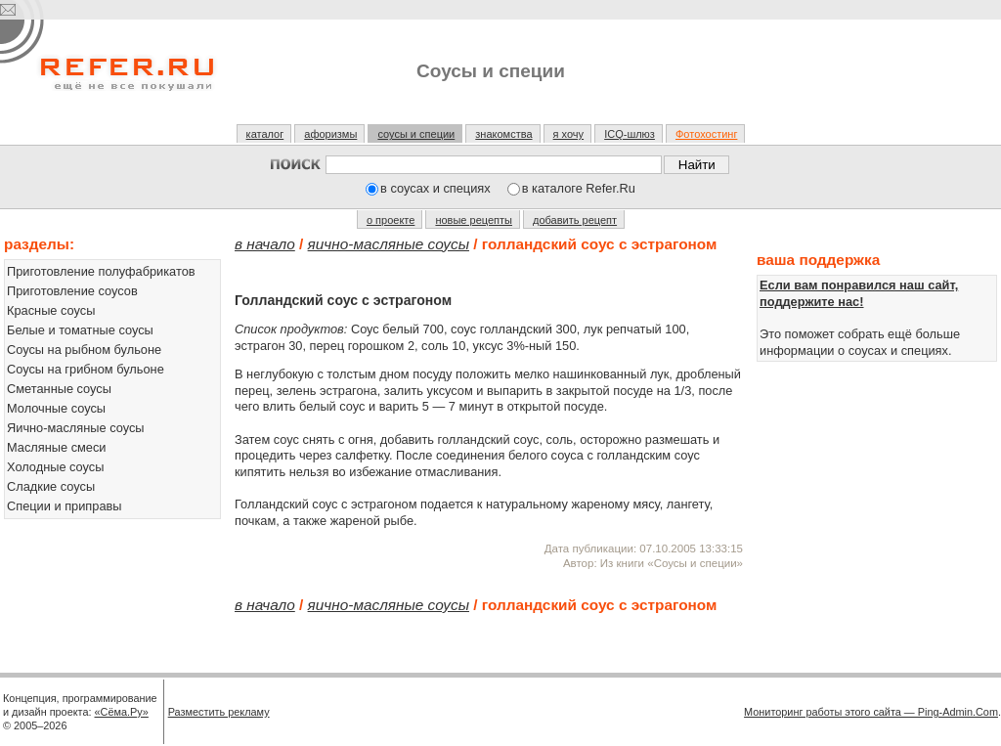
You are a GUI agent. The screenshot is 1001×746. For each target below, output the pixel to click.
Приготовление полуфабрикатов (101, 271)
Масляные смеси (57, 447)
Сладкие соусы (51, 486)
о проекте (390, 220)
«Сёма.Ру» (122, 712)
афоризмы (330, 134)
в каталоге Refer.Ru (578, 188)
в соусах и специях (435, 188)
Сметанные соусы (59, 388)
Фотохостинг (706, 134)
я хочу (569, 134)
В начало (265, 244)
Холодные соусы (55, 467)
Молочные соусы (56, 408)
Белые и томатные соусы (80, 330)
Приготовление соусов (72, 291)
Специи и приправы (64, 506)
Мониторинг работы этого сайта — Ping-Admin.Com (871, 712)
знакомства (503, 134)
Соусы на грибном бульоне (85, 369)
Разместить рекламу (219, 712)
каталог (265, 134)
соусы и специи (416, 134)
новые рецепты (473, 220)
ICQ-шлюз (629, 134)
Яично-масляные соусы (76, 427)
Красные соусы (51, 310)
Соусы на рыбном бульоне (84, 349)
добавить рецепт (575, 220)
